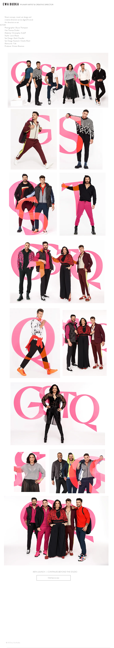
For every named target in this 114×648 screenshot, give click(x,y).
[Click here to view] (54, 578)
